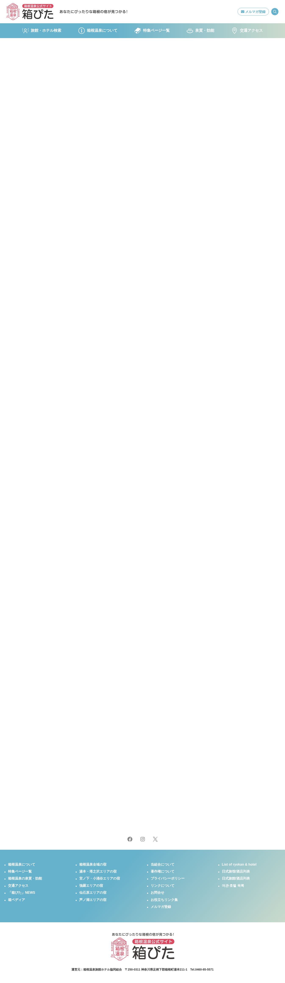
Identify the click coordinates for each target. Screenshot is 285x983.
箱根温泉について (97, 30)
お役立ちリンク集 (164, 900)
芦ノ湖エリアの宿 (92, 900)
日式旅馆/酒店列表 (236, 871)
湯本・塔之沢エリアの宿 (98, 871)
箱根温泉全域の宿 (92, 864)
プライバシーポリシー (168, 878)
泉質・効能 (200, 30)
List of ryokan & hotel (239, 864)
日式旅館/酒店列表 (236, 878)
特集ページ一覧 (152, 30)
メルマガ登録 (253, 12)
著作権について (162, 871)
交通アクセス (247, 30)
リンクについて (162, 885)
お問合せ (157, 892)
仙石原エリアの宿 (92, 892)
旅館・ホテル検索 (41, 30)
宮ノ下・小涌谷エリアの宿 (99, 878)
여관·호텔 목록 (233, 885)
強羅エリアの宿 (91, 885)
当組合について (162, 864)
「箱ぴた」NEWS (21, 892)
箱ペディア (16, 900)
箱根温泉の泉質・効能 (25, 878)
